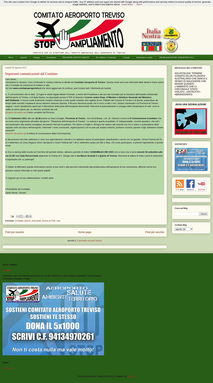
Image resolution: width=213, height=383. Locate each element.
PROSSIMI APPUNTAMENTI (75, 57)
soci (58, 220)
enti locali (36, 220)
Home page (84, 232)
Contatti (126, 57)
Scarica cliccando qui (16, 112)
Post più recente (14, 232)
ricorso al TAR (48, 220)
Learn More (127, 4)
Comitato (19, 220)
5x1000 (6, 270)
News (11, 57)
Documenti (51, 57)
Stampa (36, 57)
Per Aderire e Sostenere (106, 57)
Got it (139, 4)
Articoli (23, 57)
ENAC (28, 220)
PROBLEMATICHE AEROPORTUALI (176, 57)
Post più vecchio (154, 232)
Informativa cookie (144, 57)
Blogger (131, 376)
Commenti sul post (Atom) (89, 240)
